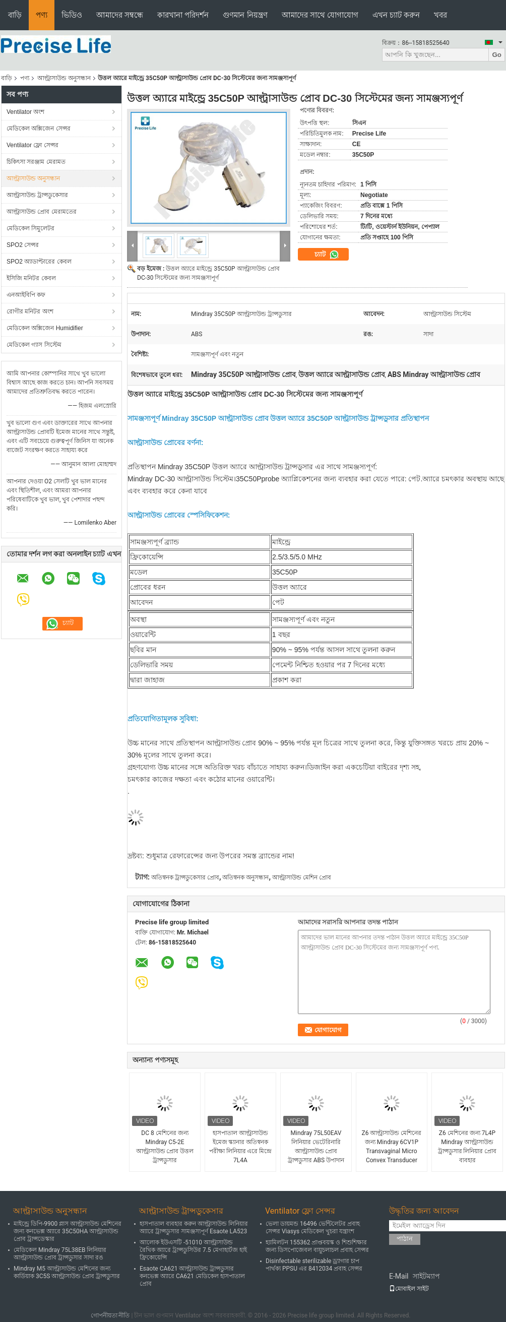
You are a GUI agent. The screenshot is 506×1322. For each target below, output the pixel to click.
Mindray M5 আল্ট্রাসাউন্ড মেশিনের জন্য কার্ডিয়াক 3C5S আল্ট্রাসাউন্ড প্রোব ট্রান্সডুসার (67, 1272)
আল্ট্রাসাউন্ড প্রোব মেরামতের (42, 211)
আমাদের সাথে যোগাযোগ (320, 15)
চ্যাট (326, 254)
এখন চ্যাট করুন (396, 15)
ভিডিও (71, 15)
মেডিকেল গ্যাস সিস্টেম (34, 344)
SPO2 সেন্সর (23, 244)
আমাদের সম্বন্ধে (119, 15)
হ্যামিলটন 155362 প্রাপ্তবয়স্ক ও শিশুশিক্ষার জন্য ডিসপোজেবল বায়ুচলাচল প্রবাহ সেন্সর (317, 1246)
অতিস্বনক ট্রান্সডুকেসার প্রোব (185, 877)
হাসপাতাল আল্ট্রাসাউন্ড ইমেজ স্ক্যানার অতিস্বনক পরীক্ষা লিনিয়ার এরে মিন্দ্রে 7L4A (240, 1146)
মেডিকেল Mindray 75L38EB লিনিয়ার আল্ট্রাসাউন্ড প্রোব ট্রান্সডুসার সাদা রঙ (60, 1253)
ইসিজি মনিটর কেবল (31, 278)
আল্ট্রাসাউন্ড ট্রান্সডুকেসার (37, 195)
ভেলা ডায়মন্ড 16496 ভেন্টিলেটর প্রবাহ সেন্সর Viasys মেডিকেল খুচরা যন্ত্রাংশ (313, 1227)
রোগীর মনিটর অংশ (30, 311)
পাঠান (405, 1238)
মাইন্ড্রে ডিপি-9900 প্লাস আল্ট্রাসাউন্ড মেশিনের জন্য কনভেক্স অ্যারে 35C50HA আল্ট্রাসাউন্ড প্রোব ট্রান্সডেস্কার (67, 1231)
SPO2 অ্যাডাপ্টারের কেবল (39, 261)
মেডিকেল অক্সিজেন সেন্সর (39, 128)
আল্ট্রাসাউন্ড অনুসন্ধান (64, 78)
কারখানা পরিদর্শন (183, 15)
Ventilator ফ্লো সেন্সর (32, 145)
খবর (440, 15)
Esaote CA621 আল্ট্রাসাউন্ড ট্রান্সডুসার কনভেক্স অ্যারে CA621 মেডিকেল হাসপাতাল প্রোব (192, 1276)
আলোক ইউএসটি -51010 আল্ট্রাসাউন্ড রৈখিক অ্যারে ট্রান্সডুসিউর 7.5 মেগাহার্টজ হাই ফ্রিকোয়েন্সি (193, 1250)
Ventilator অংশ (25, 111)
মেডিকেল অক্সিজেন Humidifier (45, 328)
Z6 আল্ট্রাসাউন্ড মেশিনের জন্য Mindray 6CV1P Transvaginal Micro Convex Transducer (392, 1146)
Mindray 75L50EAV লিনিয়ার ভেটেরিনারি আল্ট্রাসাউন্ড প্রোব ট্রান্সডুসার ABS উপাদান (316, 1146)
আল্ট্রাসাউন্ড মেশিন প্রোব (301, 877)
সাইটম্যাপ (426, 1276)
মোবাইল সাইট (409, 1288)
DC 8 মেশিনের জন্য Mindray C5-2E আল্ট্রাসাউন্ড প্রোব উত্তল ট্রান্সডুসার (165, 1146)
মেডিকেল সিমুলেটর (30, 228)
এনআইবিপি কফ (26, 294)
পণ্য (41, 15)
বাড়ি (15, 15)
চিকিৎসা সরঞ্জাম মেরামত (36, 161)
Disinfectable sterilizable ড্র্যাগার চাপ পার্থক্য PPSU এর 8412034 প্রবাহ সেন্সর (314, 1264)
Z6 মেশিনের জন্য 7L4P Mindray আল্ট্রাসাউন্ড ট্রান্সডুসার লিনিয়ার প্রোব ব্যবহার (467, 1146)
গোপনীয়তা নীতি (110, 1315)
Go (496, 54)
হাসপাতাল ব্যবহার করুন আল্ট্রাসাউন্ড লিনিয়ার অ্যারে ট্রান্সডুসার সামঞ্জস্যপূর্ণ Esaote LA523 (194, 1227)
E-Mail (398, 1276)
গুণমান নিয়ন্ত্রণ (245, 15)
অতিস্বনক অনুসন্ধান (245, 877)
